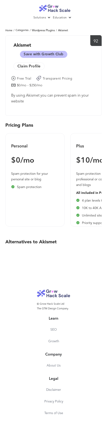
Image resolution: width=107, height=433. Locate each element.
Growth (53, 341)
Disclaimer (53, 389)
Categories (22, 30)
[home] (53, 7)
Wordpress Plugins (43, 30)
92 (96, 41)
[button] (43, 17)
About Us (54, 365)
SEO (53, 329)
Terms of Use (53, 413)
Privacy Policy (53, 401)
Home (8, 30)
